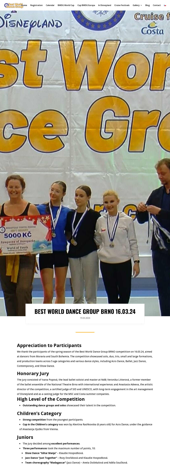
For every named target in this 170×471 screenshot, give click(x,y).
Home (24, 5)
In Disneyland (104, 5)
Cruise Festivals (122, 5)
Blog (147, 5)
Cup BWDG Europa (86, 5)
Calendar (50, 5)
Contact (157, 5)
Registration (36, 5)
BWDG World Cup (66, 5)
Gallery (136, 5)
